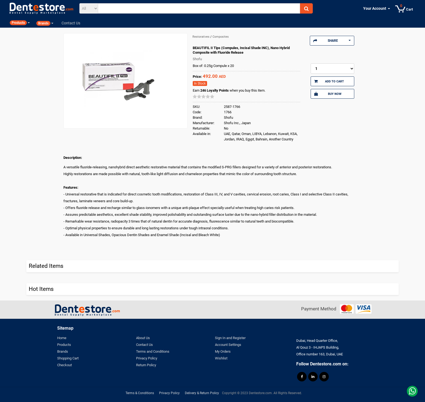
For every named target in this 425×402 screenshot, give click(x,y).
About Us (143, 338)
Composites (220, 36)
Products (64, 345)
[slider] (203, 96)
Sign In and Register (230, 338)
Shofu (197, 59)
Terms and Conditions (152, 351)
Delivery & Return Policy (202, 393)
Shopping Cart (68, 358)
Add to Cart (329, 81)
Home (61, 338)
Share (332, 40)
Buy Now (327, 94)
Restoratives (201, 36)
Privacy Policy (146, 358)
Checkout (64, 365)
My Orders (223, 351)
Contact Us (144, 345)
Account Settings (228, 345)
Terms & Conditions (139, 393)
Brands (62, 351)
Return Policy (146, 365)
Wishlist (221, 358)
